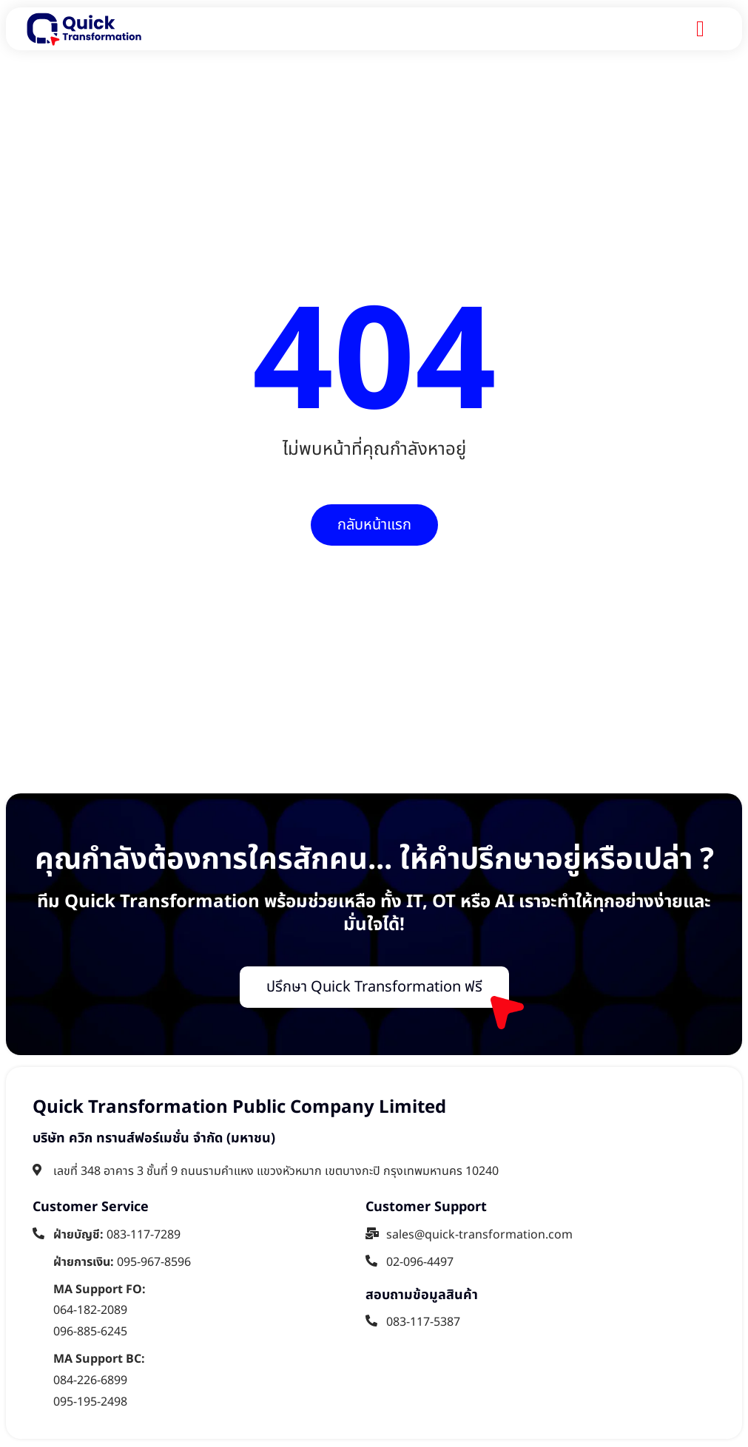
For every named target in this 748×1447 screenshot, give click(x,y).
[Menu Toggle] (700, 29)
